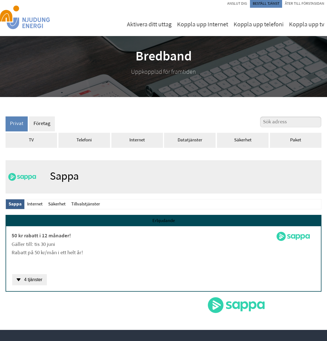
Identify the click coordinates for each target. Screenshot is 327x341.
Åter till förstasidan (304, 4)
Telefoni (84, 140)
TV (31, 140)
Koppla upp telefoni (258, 25)
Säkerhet (243, 140)
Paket (295, 140)
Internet (137, 140)
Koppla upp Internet (202, 25)
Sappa (15, 204)
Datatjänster (190, 140)
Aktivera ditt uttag (149, 25)
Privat (16, 123)
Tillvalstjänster (85, 204)
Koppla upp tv (306, 25)
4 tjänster (29, 279)
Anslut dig (237, 4)
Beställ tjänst (266, 4)
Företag (42, 123)
